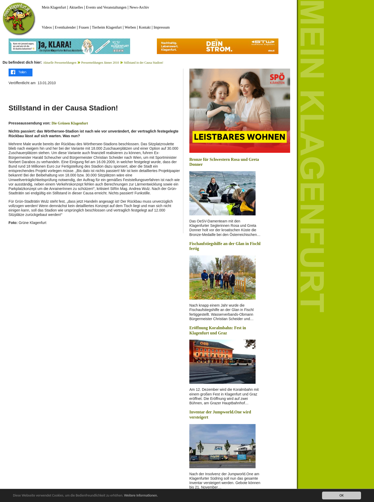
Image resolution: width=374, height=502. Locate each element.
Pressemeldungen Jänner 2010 (100, 62)
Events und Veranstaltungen (106, 7)
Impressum (161, 27)
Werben (130, 27)
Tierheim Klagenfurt (107, 27)
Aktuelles (76, 7)
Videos (47, 27)
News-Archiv (139, 7)
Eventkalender (65, 27)
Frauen (84, 27)
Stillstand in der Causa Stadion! (143, 62)
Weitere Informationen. (141, 495)
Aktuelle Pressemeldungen (59, 62)
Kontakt (145, 27)
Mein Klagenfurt (54, 7)
